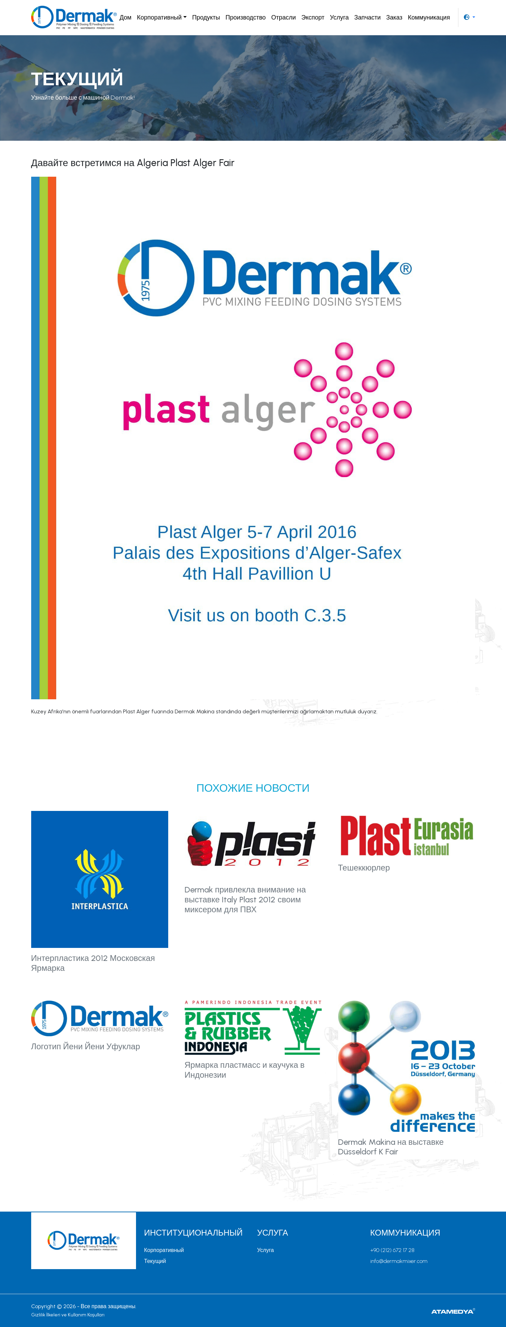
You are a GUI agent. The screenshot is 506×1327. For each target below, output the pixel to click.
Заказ (394, 17)
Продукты (206, 17)
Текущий (155, 1261)
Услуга (339, 17)
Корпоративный (164, 1250)
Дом (126, 17)
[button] (469, 17)
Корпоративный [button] (159, 17)
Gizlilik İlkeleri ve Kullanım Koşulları (67, 1315)
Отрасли (283, 17)
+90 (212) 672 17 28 (392, 1250)
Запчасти (367, 17)
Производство (245, 17)
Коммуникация (429, 17)
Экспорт (312, 17)
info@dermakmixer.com (399, 1261)
